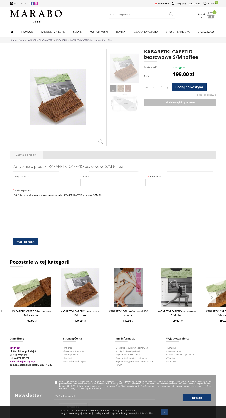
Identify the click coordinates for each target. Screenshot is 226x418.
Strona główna (17, 40)
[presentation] (26, 155)
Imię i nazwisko (21, 176)
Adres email (154, 176)
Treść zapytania (22, 190)
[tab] (26, 155)
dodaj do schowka (206, 94)
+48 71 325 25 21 (22, 3)
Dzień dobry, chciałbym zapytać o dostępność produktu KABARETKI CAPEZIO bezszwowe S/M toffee (113, 205)
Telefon (84, 176)
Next (211, 297)
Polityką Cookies (144, 413)
